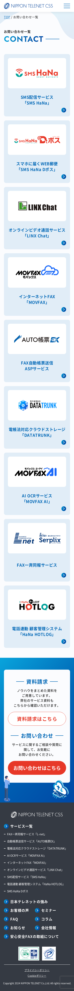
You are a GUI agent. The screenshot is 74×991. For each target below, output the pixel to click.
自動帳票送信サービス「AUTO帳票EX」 (31, 841)
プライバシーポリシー (37, 970)
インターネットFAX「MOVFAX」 (27, 862)
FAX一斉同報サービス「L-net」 (27, 834)
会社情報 (48, 927)
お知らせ (17, 927)
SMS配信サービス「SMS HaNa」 (27, 877)
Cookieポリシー (37, 975)
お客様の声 (19, 910)
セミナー (48, 910)
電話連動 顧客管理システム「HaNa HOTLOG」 (36, 884)
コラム (46, 919)
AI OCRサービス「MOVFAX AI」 (26, 855)
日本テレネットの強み (29, 901)
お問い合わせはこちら (37, 767)
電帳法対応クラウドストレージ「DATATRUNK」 (37, 848)
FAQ (14, 919)
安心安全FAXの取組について (34, 936)
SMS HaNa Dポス (17, 891)
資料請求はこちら (37, 718)
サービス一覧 (21, 826)
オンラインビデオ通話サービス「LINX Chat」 (35, 870)
